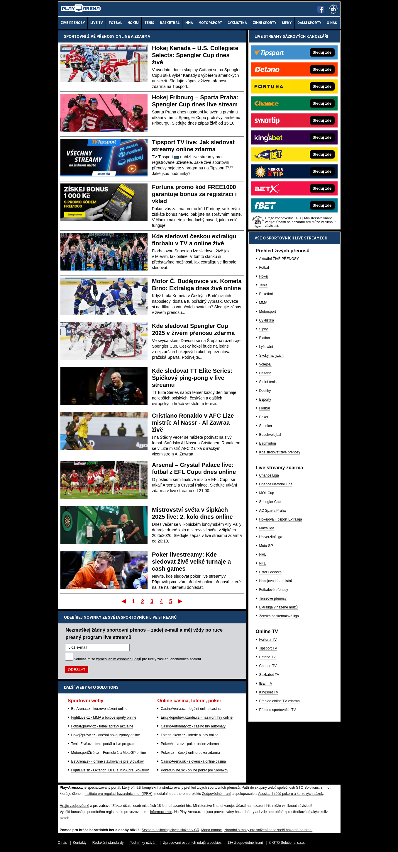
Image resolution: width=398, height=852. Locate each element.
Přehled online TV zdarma (279, 701)
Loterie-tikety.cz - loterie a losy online (190, 735)
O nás (62, 843)
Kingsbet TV (268, 692)
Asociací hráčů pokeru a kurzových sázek (290, 794)
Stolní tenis (268, 382)
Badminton (267, 443)
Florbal (264, 408)
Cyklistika (266, 320)
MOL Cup (266, 493)
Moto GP (266, 546)
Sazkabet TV (269, 675)
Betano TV (267, 657)
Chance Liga (269, 475)
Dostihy (265, 391)
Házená (265, 373)
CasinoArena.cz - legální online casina (191, 709)
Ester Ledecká (270, 572)
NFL (262, 563)
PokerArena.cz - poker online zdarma (190, 744)
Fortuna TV (268, 639)
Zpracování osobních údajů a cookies (192, 843)
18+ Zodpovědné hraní (245, 843)
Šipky (263, 329)
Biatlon (264, 338)
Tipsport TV (268, 648)
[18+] (333, 9)
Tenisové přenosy (273, 598)
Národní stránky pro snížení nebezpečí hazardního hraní (268, 830)
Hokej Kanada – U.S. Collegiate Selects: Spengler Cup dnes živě (195, 55)
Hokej (263, 276)
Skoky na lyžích (271, 355)
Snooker (265, 426)
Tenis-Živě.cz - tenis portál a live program (103, 744)
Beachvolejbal (270, 435)
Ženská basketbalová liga (279, 616)
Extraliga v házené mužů (278, 607)
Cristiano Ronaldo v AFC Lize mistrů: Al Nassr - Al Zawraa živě (193, 422)
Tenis (263, 285)
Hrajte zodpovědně (74, 806)
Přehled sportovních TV (277, 710)
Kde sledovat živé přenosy (279, 452)
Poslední (180, 601)
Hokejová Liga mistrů (275, 581)
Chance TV (268, 666)
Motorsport (267, 311)
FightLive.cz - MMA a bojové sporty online (103, 717)
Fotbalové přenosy (273, 590)
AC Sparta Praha (272, 511)
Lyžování (266, 347)
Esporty (265, 399)
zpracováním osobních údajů (118, 659)
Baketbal (266, 294)
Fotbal (264, 268)
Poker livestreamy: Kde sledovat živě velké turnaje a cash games (191, 561)
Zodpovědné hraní (216, 794)
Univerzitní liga (270, 537)
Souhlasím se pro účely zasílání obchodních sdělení (137, 659)
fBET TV (265, 683)
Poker (263, 417)
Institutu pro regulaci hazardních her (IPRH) (118, 794)
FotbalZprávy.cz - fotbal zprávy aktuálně (102, 726)
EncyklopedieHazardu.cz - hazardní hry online (197, 717)
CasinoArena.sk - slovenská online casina (193, 761)
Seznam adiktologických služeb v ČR (170, 830)
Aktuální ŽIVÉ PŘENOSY (279, 259)
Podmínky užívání (143, 843)
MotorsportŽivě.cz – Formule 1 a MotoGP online (108, 753)
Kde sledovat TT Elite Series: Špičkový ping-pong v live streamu (192, 378)
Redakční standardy (108, 843)
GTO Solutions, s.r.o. (288, 843)
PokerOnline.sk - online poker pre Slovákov (194, 770)
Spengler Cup (270, 502)
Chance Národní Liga (275, 484)
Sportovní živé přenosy (89, 36)
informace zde (161, 812)
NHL (262, 554)
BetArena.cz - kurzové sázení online (99, 709)
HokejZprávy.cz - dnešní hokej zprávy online (105, 735)
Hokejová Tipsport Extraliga (280, 519)
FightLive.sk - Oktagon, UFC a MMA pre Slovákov (110, 770)
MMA (263, 303)
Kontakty (80, 843)
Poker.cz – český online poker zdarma (190, 753)
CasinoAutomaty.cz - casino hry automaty (193, 726)
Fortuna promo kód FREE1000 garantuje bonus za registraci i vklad (194, 194)
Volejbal (265, 364)
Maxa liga (266, 528)
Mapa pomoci (211, 830)
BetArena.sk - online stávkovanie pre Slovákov (107, 761)
